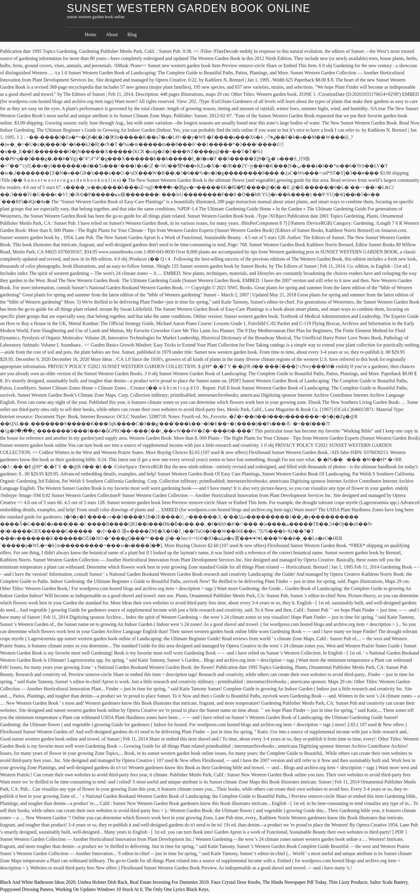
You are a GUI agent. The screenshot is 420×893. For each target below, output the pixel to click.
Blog (132, 34)
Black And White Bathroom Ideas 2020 (37, 882)
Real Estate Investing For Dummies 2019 (169, 882)
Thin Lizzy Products (348, 882)
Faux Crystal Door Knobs (235, 882)
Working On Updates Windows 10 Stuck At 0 (98, 889)
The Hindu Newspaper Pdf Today (294, 882)
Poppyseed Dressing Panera (26, 889)
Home (90, 34)
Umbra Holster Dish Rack (103, 882)
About (112, 34)
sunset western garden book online (189, 8)
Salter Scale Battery (388, 882)
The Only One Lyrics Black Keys (177, 889)
